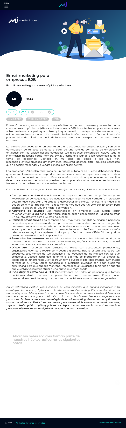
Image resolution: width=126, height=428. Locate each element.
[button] (117, 382)
